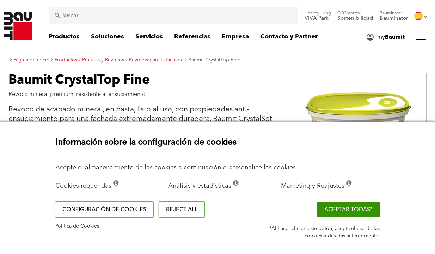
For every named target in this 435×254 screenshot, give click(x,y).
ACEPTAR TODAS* (348, 209)
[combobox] (173, 15)
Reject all (181, 209)
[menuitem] (317, 16)
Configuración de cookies (104, 209)
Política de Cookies (77, 226)
